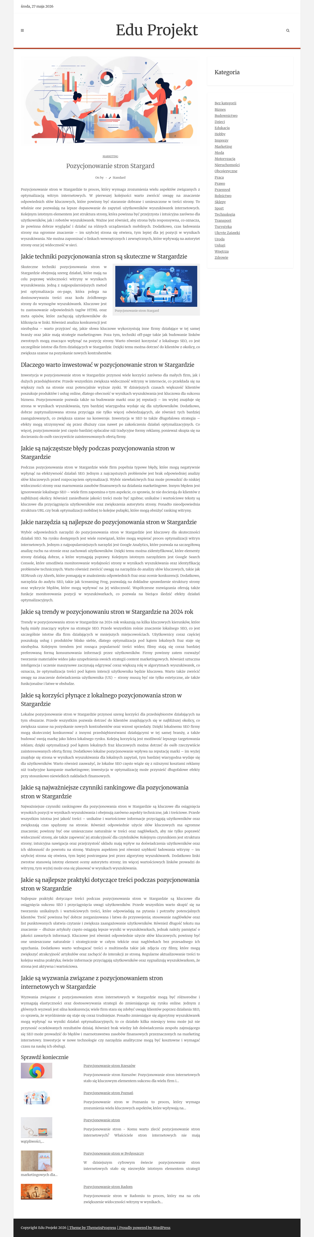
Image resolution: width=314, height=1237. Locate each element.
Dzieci (220, 122)
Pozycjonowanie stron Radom (108, 1187)
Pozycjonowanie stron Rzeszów (109, 1066)
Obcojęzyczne (226, 171)
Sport (219, 208)
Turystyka (223, 226)
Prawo (220, 183)
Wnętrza (222, 251)
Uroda (220, 239)
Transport (223, 220)
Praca (219, 177)
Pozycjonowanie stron (102, 1120)
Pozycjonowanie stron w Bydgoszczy (114, 1153)
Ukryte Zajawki (227, 233)
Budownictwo (226, 115)
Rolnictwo (223, 196)
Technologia (225, 214)
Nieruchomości (227, 165)
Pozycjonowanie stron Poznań (108, 1093)
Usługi (220, 245)
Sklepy (220, 202)
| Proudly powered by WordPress (143, 1227)
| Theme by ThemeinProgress (91, 1227)
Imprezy (221, 140)
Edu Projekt (157, 30)
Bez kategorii (225, 103)
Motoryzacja (225, 159)
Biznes (220, 109)
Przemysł (222, 189)
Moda (219, 152)
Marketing (110, 156)
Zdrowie (221, 257)
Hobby (220, 134)
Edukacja (222, 128)
